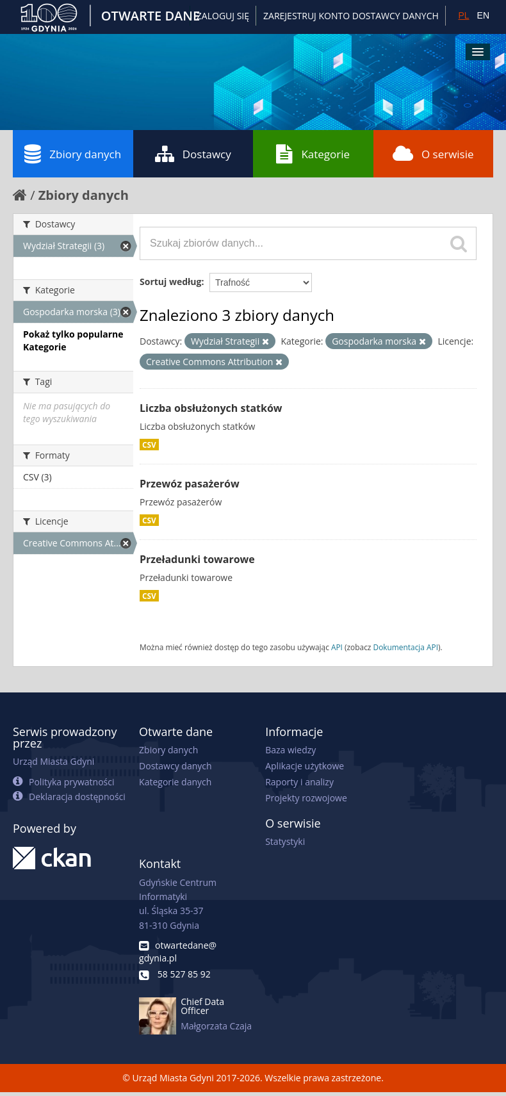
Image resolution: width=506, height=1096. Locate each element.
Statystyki (285, 841)
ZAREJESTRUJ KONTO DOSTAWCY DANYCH (351, 16)
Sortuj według (170, 281)
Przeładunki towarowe (197, 559)
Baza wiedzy (290, 750)
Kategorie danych (175, 782)
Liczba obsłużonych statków (211, 408)
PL (463, 15)
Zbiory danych (72, 153)
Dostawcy (193, 153)
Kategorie (313, 153)
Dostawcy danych (175, 766)
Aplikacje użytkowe (304, 766)
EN (483, 15)
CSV (149, 444)
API (337, 647)
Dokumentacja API (406, 647)
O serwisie (433, 153)
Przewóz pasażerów (190, 484)
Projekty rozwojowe (306, 798)
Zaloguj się (223, 16)
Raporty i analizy (299, 782)
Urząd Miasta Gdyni (53, 761)
